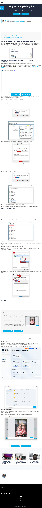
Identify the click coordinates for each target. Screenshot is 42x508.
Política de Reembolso (28, 505)
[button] (21, 466)
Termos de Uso (23, 505)
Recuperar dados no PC (9, 481)
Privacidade (14, 505)
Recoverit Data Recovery (28, 305)
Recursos (4, 481)
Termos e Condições (9, 505)
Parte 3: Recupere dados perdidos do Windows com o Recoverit (13, 37)
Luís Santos (7, 20)
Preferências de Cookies (18, 505)
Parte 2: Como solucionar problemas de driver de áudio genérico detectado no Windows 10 (17, 35)
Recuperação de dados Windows (19, 21)
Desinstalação (33, 505)
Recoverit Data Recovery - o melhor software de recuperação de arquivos (21, 312)
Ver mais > (14, 70)
